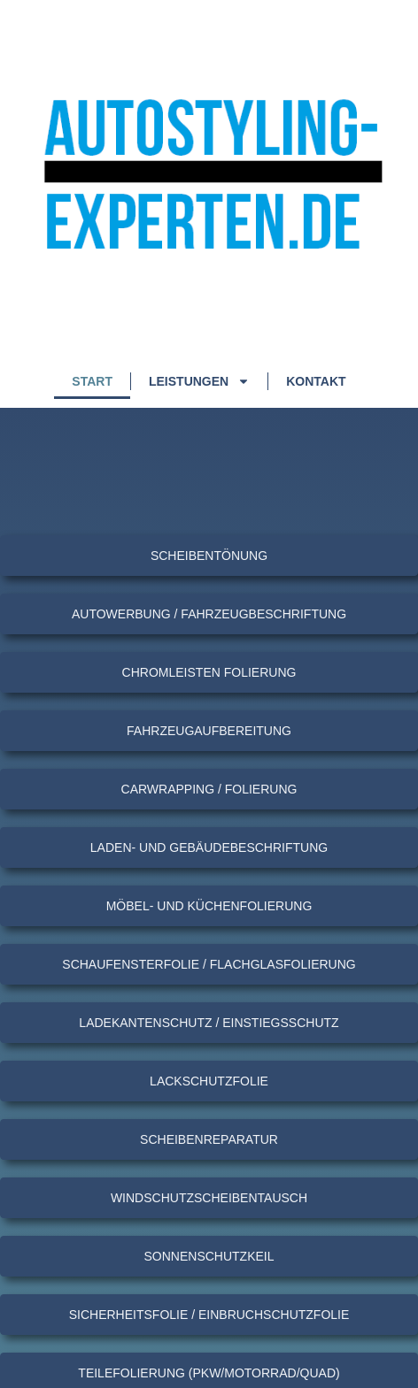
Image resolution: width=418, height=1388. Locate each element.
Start (92, 381)
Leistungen (199, 381)
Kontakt (315, 381)
